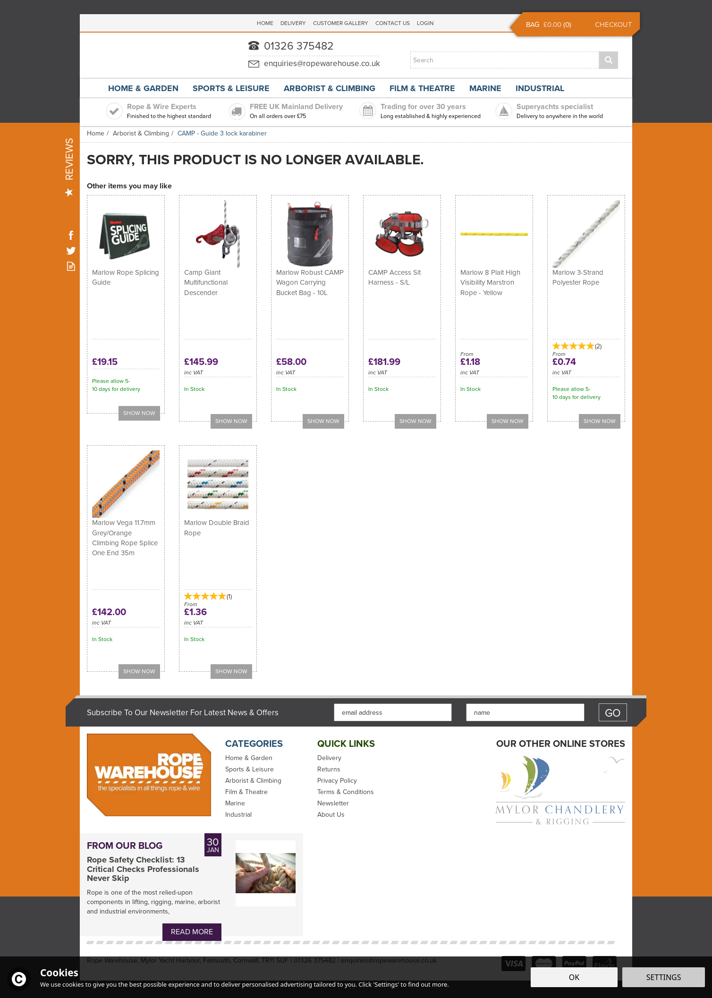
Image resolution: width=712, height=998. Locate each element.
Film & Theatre (246, 792)
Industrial (238, 815)
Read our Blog (71, 266)
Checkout (613, 24)
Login (425, 23)
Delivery (329, 758)
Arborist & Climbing (253, 781)
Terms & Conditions (345, 792)
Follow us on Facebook (71, 235)
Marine (235, 803)
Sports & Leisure (249, 769)
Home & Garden (248, 758)
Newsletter (333, 803)
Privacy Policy (337, 781)
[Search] (504, 59)
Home (265, 23)
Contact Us (392, 23)
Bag (533, 24)
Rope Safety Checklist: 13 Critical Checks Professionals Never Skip (143, 869)
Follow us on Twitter (71, 250)
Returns (328, 769)
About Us (331, 815)
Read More (192, 931)
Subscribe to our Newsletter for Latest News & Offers (183, 713)
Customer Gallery (340, 23)
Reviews (69, 167)
